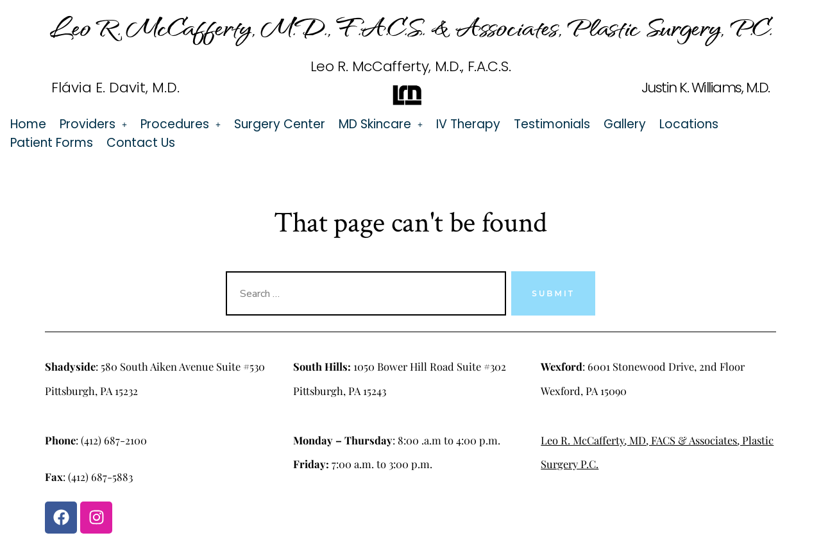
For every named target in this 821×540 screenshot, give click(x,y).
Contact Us (140, 142)
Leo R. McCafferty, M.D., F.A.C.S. (410, 66)
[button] (93, 124)
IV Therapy (468, 124)
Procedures (180, 124)
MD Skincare (381, 124)
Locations (688, 124)
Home (28, 124)
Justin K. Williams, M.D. (705, 87)
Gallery (625, 124)
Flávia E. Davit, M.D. (115, 87)
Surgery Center (279, 124)
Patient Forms (51, 142)
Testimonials (552, 124)
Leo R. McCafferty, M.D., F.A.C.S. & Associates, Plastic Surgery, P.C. (410, 26)
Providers (93, 124)
